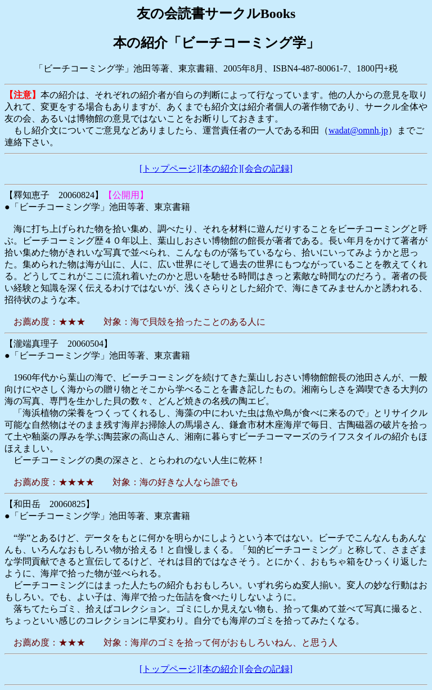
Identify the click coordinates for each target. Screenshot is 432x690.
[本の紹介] (221, 168)
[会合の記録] (266, 168)
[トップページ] (170, 168)
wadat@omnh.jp (358, 130)
